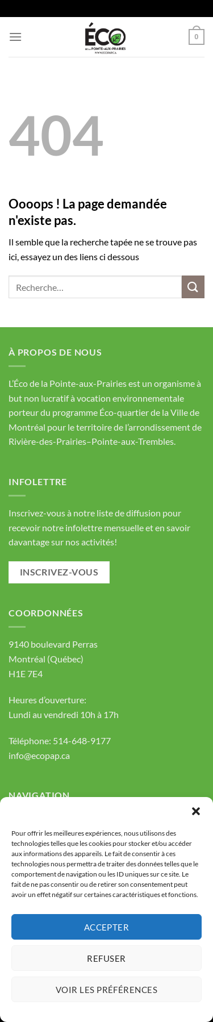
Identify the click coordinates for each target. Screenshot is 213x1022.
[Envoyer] (193, 287)
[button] (196, 811)
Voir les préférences (106, 990)
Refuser (106, 958)
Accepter (107, 927)
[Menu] (15, 37)
